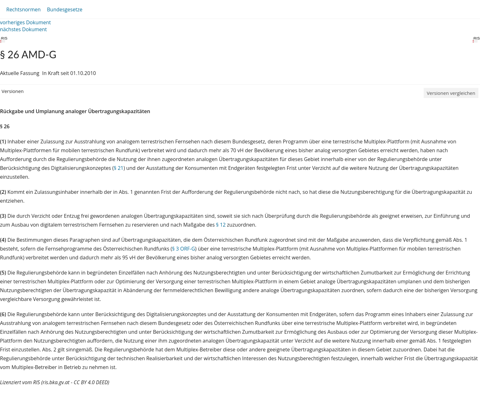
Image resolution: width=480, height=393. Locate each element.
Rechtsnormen (23, 9)
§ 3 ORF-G (183, 248)
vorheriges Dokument (25, 22)
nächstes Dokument (23, 29)
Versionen (13, 91)
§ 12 (221, 224)
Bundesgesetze (64, 9)
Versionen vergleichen (451, 93)
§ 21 (119, 168)
